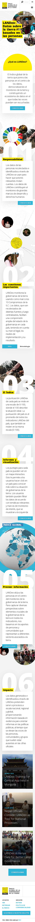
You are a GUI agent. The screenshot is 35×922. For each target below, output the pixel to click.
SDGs (10, 346)
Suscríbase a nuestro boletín (16, 913)
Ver (3, 903)
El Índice (5, 908)
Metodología (25, 346)
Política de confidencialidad (23, 906)
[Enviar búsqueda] (22, 2)
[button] (32, 8)
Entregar (6, 905)
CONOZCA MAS (17, 108)
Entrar (19, 903)
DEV (20, 920)
